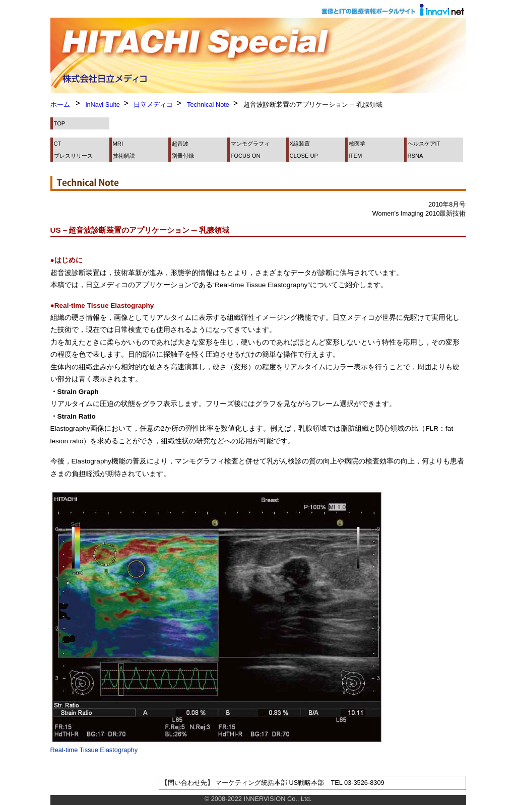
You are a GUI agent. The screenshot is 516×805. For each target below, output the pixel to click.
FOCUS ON (246, 156)
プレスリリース (73, 156)
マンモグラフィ (250, 144)
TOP (60, 123)
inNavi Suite (103, 104)
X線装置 (300, 144)
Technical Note (208, 104)
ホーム (60, 104)
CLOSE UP (304, 156)
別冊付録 (183, 156)
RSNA (415, 156)
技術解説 (124, 156)
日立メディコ (153, 104)
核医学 (357, 144)
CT (57, 144)
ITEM (355, 156)
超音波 (180, 144)
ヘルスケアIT (424, 144)
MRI (118, 144)
